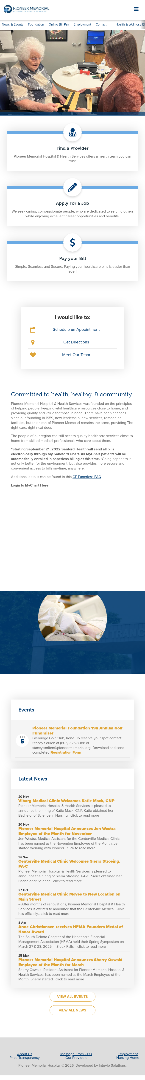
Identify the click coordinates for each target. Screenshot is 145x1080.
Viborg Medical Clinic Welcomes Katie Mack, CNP (66, 800)
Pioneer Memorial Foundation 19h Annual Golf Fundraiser (77, 731)
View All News (72, 1010)
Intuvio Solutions (112, 1065)
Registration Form (65, 752)
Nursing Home (127, 1057)
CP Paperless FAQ (86, 477)
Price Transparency (24, 1057)
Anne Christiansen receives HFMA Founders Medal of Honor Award (70, 929)
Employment (128, 1054)
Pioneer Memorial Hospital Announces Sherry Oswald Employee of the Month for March (70, 962)
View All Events (72, 996)
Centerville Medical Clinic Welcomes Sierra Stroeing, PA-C (69, 864)
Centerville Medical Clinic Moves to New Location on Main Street (69, 897)
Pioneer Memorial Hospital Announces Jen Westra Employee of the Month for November (67, 831)
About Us (24, 1054)
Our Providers (76, 1057)
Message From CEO (76, 1054)
